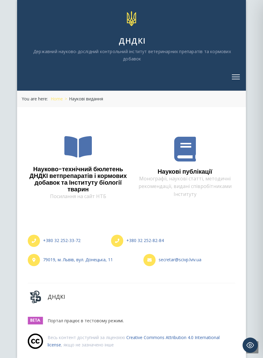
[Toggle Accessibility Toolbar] (250, 345)
